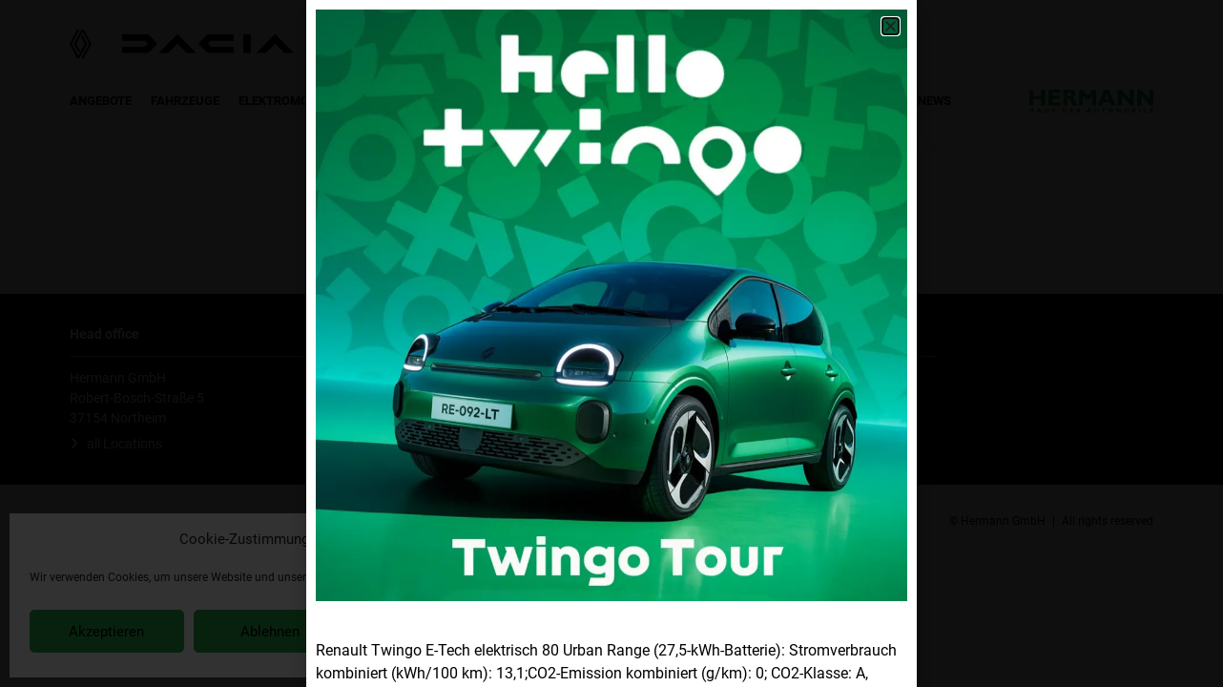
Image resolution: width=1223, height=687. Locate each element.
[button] (890, 26)
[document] (611, 343)
